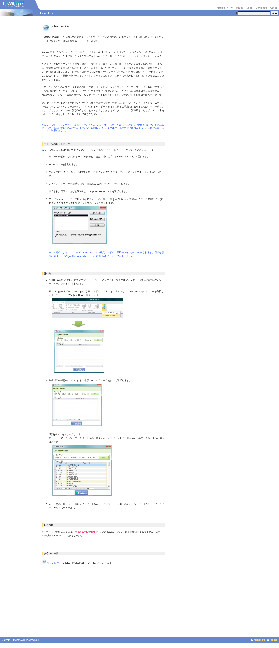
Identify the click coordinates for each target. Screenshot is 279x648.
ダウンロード (51, 562)
